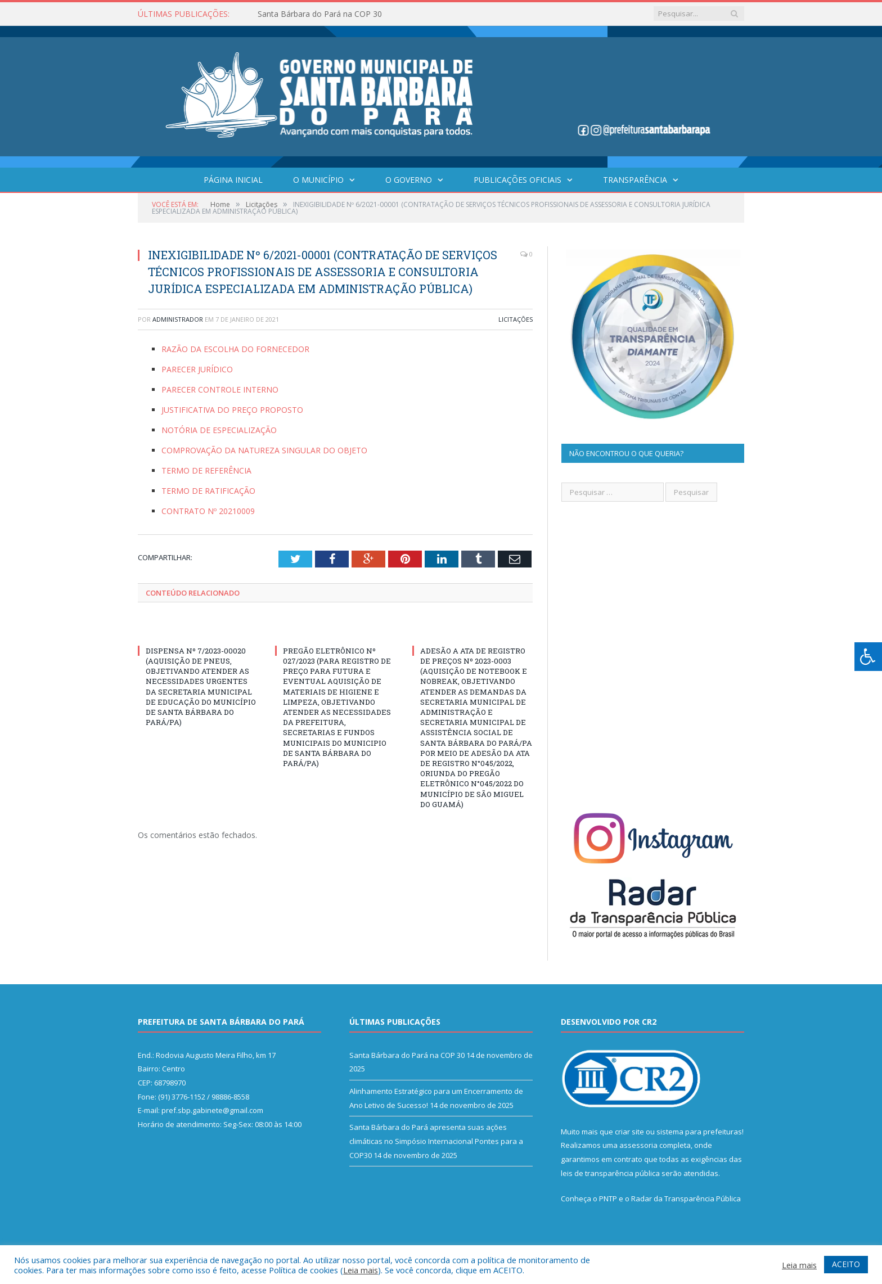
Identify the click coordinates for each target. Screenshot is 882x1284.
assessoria (638, 1145)
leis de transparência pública (610, 1173)
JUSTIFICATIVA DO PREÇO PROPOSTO (232, 409)
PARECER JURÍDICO (197, 369)
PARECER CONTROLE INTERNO (219, 389)
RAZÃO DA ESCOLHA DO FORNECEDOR (235, 349)
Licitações (515, 319)
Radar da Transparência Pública (686, 1198)
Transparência (635, 179)
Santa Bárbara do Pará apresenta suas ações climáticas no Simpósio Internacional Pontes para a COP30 (436, 1141)
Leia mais (360, 1270)
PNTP (608, 1198)
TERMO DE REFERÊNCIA (206, 470)
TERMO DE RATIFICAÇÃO (208, 490)
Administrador (177, 319)
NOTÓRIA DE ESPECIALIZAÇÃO (219, 430)
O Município (318, 179)
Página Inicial (233, 179)
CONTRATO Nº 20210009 (208, 511)
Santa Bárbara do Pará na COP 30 (320, 14)
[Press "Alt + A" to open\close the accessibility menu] (868, 656)
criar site (629, 1132)
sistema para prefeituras (699, 1132)
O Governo (408, 179)
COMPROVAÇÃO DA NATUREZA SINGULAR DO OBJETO (264, 450)
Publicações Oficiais (517, 179)
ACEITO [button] (846, 1264)
